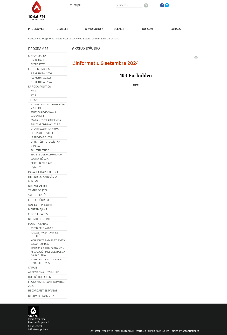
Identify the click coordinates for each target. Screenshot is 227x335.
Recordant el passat (42, 290)
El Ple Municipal (39, 69)
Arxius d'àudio (83, 38)
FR (79, 5)
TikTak (32, 100)
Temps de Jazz (37, 190)
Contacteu (95, 331)
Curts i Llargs (38, 214)
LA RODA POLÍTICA (39, 86)
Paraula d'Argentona (43, 172)
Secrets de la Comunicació (46, 154)
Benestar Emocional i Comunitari (43, 114)
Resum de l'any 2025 (41, 296)
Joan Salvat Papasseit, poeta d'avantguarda (48, 242)
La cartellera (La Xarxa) (45, 129)
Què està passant (40, 205)
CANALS (176, 29)
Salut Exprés (37, 195)
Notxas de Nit (38, 185)
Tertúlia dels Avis (41, 163)
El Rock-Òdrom (38, 200)
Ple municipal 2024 (41, 82)
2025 (33, 95)
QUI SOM (147, 29)
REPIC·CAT (36, 146)
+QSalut (36, 167)
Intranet (194, 331)
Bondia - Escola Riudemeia (46, 120)
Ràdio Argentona (65, 38)
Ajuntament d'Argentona (41, 38)
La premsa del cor (41, 137)
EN (75, 5)
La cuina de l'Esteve (42, 133)
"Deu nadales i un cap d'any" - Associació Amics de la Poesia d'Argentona (48, 251)
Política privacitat (180, 331)
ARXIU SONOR (94, 29)
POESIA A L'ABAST (39, 224)
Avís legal (135, 331)
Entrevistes (38, 64)
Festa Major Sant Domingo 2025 (46, 284)
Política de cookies (159, 331)
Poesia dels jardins (42, 228)
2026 (33, 91)
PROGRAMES (36, 29)
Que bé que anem (40, 277)
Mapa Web (107, 331)
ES (71, 5)
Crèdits (145, 331)
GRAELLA (62, 29)
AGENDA (119, 29)
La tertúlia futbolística (45, 142)
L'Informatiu (98, 38)
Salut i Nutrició (40, 150)
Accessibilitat (122, 331)
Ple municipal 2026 (41, 73)
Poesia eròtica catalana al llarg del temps (47, 261)
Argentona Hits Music (43, 272)
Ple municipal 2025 (41, 78)
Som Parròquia (39, 159)
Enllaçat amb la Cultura (45, 124)
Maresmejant (37, 209)
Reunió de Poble (39, 219)
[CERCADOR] (129, 5)
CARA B (32, 267)
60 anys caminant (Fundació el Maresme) (48, 106)
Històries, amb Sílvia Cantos (42, 179)
